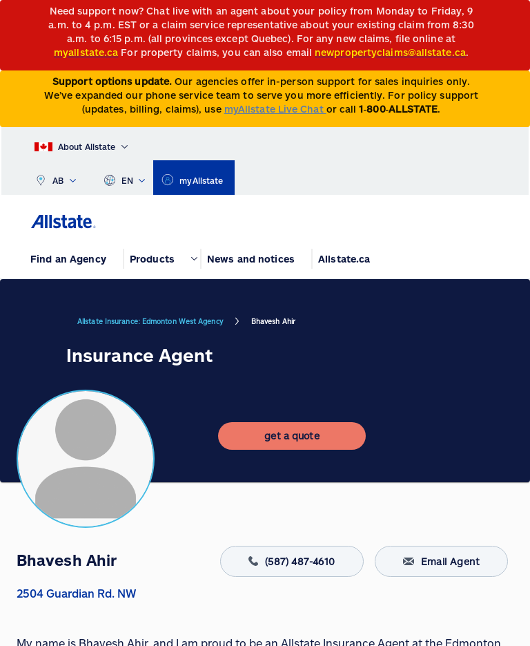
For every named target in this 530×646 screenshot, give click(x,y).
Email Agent (441, 561)
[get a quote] (292, 436)
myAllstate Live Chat (275, 109)
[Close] (516, 15)
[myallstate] (193, 177)
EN (124, 177)
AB (55, 177)
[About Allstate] (81, 143)
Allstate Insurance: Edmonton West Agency (150, 321)
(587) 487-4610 (292, 561)
